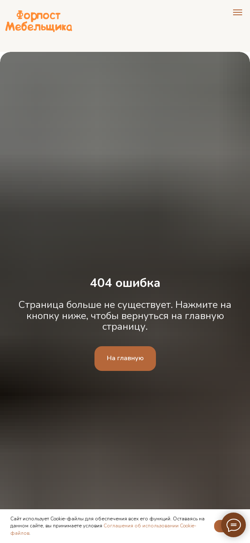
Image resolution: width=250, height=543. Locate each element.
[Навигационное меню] (237, 12)
